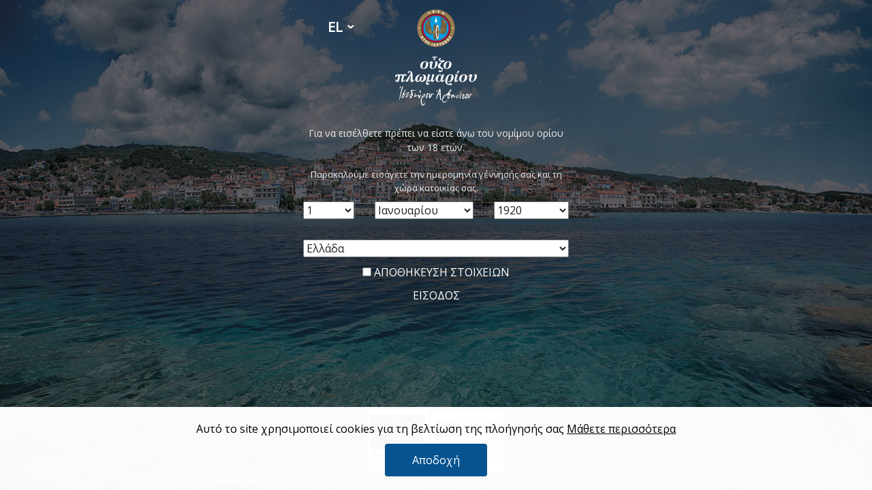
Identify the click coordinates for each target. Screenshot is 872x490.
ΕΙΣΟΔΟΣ (436, 295)
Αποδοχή (436, 460)
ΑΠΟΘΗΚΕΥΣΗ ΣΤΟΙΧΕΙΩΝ (436, 272)
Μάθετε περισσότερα (621, 428)
